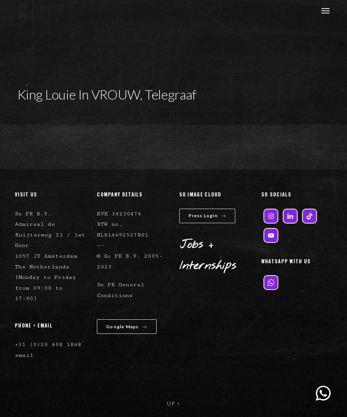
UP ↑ (173, 403)
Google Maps (126, 326)
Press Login (207, 215)
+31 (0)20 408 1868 (48, 344)
